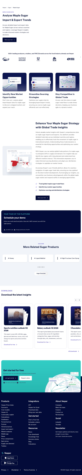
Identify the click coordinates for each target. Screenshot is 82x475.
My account (32, 424)
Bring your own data (35, 412)
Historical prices (6, 426)
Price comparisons (7, 438)
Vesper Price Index (7, 405)
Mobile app (4, 434)
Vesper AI (4, 412)
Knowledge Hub (33, 436)
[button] (71, 250)
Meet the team (60, 407)
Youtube (58, 424)
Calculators (32, 444)
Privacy (3, 470)
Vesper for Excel (33, 407)
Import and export (7, 429)
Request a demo (25, 378)
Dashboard (4, 419)
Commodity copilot (7, 414)
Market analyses (6, 431)
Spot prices (5, 441)
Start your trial (9, 39)
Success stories (33, 439)
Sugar (9, 7)
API (29, 405)
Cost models (5, 410)
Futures (3, 424)
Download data (33, 410)
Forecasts (4, 407)
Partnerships (59, 414)
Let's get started (9, 378)
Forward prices (6, 422)
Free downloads (33, 434)
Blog (29, 441)
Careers (58, 410)
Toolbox (3, 446)
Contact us (59, 412)
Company (58, 405)
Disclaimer (15, 470)
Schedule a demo (34, 422)
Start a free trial (33, 419)
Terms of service (29, 470)
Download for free (9, 344)
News (3, 436)
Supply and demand (7, 443)
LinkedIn (58, 422)
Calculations (5, 417)
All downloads (72, 351)
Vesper (4, 7)
